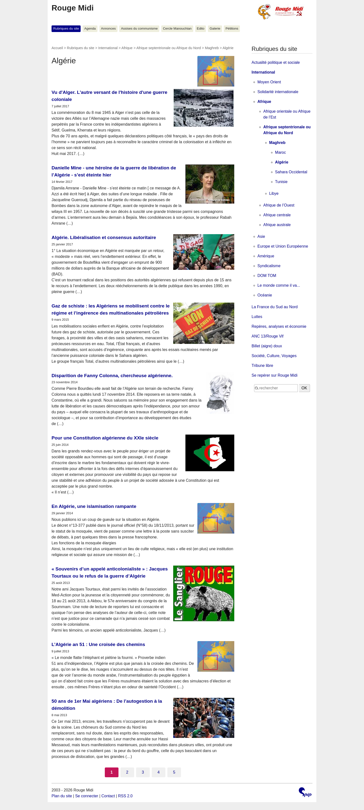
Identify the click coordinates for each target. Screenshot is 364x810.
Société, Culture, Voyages (274, 356)
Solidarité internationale (277, 92)
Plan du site (62, 796)
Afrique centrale (277, 215)
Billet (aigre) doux (267, 346)
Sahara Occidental (291, 172)
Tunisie (281, 182)
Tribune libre (262, 365)
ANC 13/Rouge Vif (267, 336)
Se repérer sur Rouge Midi (275, 375)
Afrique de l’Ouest (278, 205)
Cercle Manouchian (177, 28)
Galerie (215, 28)
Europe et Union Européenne (282, 246)
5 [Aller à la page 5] (174, 772)
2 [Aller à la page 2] (127, 772)
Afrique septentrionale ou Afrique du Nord (168, 48)
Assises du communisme (139, 28)
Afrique (127, 48)
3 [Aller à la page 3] (143, 772)
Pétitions (231, 28)
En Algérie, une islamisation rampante (94, 506)
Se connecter (86, 796)
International (108, 48)
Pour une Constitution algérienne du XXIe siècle (105, 437)
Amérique (265, 256)
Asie (261, 236)
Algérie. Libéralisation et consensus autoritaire (104, 237)
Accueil (57, 48)
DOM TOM (266, 276)
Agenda (90, 28)
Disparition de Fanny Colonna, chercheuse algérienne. (112, 375)
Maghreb (212, 48)
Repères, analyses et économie (279, 326)
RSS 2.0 (125, 796)
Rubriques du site (66, 28)
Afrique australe (277, 225)
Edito (200, 28)
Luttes (257, 317)
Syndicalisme (268, 266)
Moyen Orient (269, 82)
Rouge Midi (73, 7)
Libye (273, 193)
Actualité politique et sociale (276, 62)
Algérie (281, 162)
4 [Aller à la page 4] (158, 772)
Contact (108, 796)
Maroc (280, 152)
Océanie (264, 295)
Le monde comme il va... (278, 285)
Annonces (108, 28)
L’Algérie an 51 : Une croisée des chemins (98, 644)
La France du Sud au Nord (275, 307)
